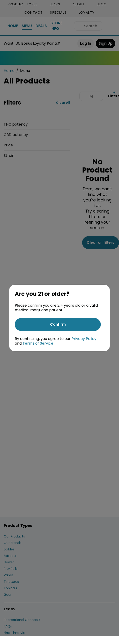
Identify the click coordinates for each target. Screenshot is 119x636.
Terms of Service (38, 343)
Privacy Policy (83, 338)
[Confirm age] (58, 324)
